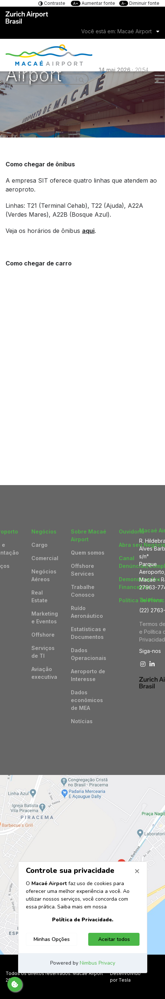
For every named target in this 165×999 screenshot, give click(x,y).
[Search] (80, 79)
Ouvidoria (131, 531)
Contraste (54, 3)
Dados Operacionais (88, 654)
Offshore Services (82, 570)
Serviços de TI (43, 652)
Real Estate (39, 596)
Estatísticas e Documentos (88, 633)
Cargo (39, 545)
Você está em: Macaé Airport (116, 31)
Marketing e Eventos (44, 617)
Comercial (44, 558)
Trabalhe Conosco (82, 591)
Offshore (43, 634)
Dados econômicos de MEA (87, 700)
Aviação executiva (44, 673)
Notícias (82, 721)
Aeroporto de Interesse (88, 675)
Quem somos (87, 552)
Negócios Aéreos (43, 575)
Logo (82, 55)
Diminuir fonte (139, 3)
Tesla (124, 980)
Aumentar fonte (93, 3)
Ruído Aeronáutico (87, 612)
